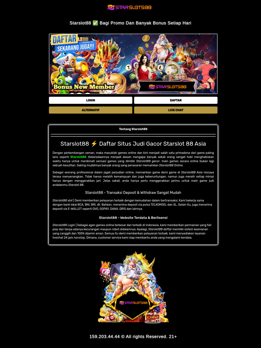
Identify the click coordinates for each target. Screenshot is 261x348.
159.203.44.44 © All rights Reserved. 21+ (133, 336)
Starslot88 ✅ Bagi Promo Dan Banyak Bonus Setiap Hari (130, 22)
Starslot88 (78, 157)
